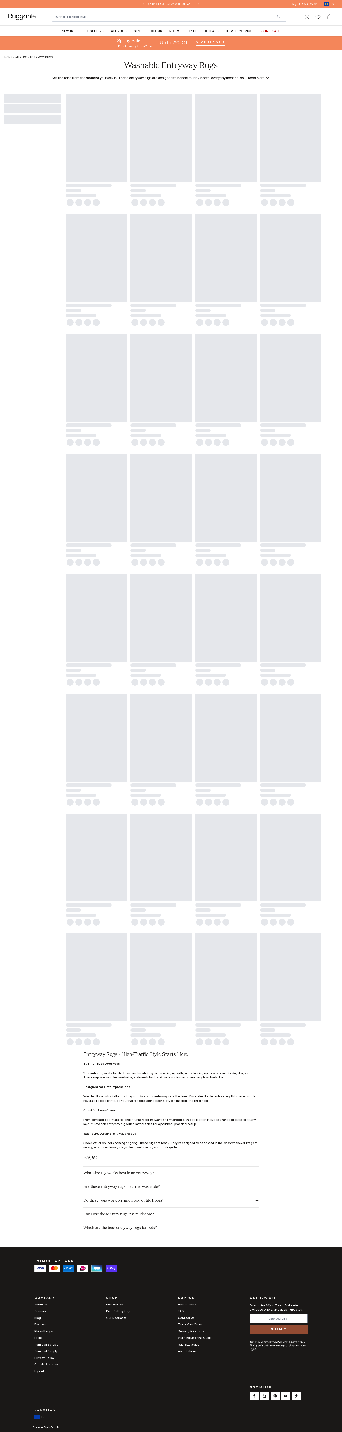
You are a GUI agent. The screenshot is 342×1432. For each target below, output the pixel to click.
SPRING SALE (269, 31)
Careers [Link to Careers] (40, 1311)
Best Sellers (92, 31)
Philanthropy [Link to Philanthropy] (43, 1331)
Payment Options (54, 1260)
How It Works (238, 31)
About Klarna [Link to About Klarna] (187, 1351)
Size (138, 31)
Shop (112, 1298)
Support (188, 1298)
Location (45, 1409)
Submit (279, 1329)
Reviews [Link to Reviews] (40, 1324)
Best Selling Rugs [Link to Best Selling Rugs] (118, 1311)
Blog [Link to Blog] (37, 1318)
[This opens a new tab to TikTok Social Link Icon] (296, 1396)
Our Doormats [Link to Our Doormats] (116, 1318)
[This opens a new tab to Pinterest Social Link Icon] (275, 1396)
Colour (155, 31)
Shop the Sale (210, 42)
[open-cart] (329, 16)
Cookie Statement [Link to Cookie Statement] (47, 1364)
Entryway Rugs (41, 57)
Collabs (211, 31)
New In (68, 31)
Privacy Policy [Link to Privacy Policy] (44, 1358)
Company (44, 1298)
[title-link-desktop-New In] (67, 30)
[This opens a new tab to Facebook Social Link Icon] (254, 1396)
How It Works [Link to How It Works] (187, 1304)
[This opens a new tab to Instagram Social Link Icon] (264, 1396)
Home (8, 57)
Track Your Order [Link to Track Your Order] (190, 1324)
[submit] (281, 16)
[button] (307, 17)
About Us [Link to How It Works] (41, 1304)
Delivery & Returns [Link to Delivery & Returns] (191, 1331)
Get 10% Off (263, 1298)
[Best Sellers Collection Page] (92, 30)
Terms (148, 46)
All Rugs (119, 31)
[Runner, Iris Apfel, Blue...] (164, 16)
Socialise (260, 1388)
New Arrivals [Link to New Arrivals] (114, 1304)
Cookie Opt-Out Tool (48, 1427)
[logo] (22, 16)
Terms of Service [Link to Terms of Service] (46, 1344)
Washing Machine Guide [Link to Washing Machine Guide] (195, 1338)
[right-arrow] (198, 3)
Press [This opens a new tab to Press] (38, 1338)
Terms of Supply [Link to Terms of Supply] (45, 1351)
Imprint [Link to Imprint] (39, 1371)
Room (174, 31)
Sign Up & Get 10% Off (304, 4)
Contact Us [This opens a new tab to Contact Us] (186, 1318)
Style (192, 31)
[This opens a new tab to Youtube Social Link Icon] (285, 1396)
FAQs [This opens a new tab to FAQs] (182, 1311)
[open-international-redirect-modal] (329, 4)
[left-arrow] (143, 3)
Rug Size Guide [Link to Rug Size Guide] (188, 1344)
